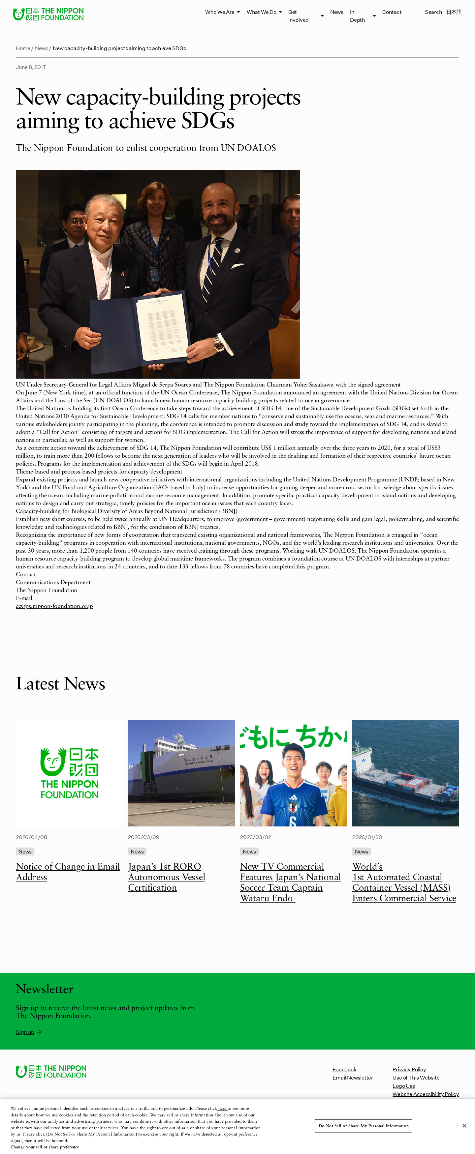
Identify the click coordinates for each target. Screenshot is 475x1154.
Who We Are (220, 11)
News (336, 11)
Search (433, 11)
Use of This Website (416, 1077)
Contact (392, 11)
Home (23, 47)
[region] (237, 1126)
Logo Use (404, 1085)
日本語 (454, 11)
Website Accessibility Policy (426, 1093)
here (222, 1109)
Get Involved (298, 15)
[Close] (464, 1125)
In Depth (357, 15)
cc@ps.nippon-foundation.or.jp (54, 606)
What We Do (261, 11)
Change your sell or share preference (45, 1147)
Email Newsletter (352, 1077)
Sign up (29, 1032)
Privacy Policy (409, 1069)
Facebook (344, 1069)
